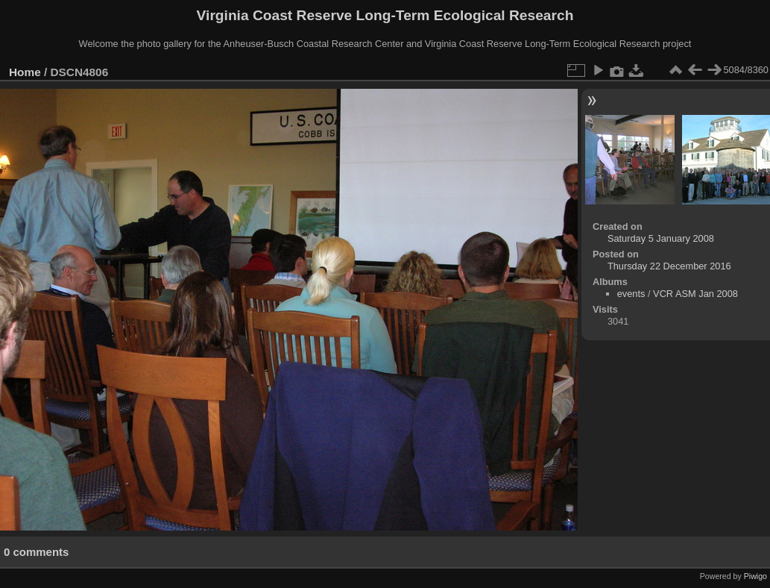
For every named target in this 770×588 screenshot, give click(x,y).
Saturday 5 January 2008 (661, 238)
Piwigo (755, 576)
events (631, 293)
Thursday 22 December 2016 (669, 266)
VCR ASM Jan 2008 (695, 293)
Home (25, 72)
